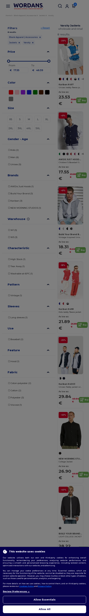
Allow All (44, 609)
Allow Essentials (45, 599)
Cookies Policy (26, 586)
